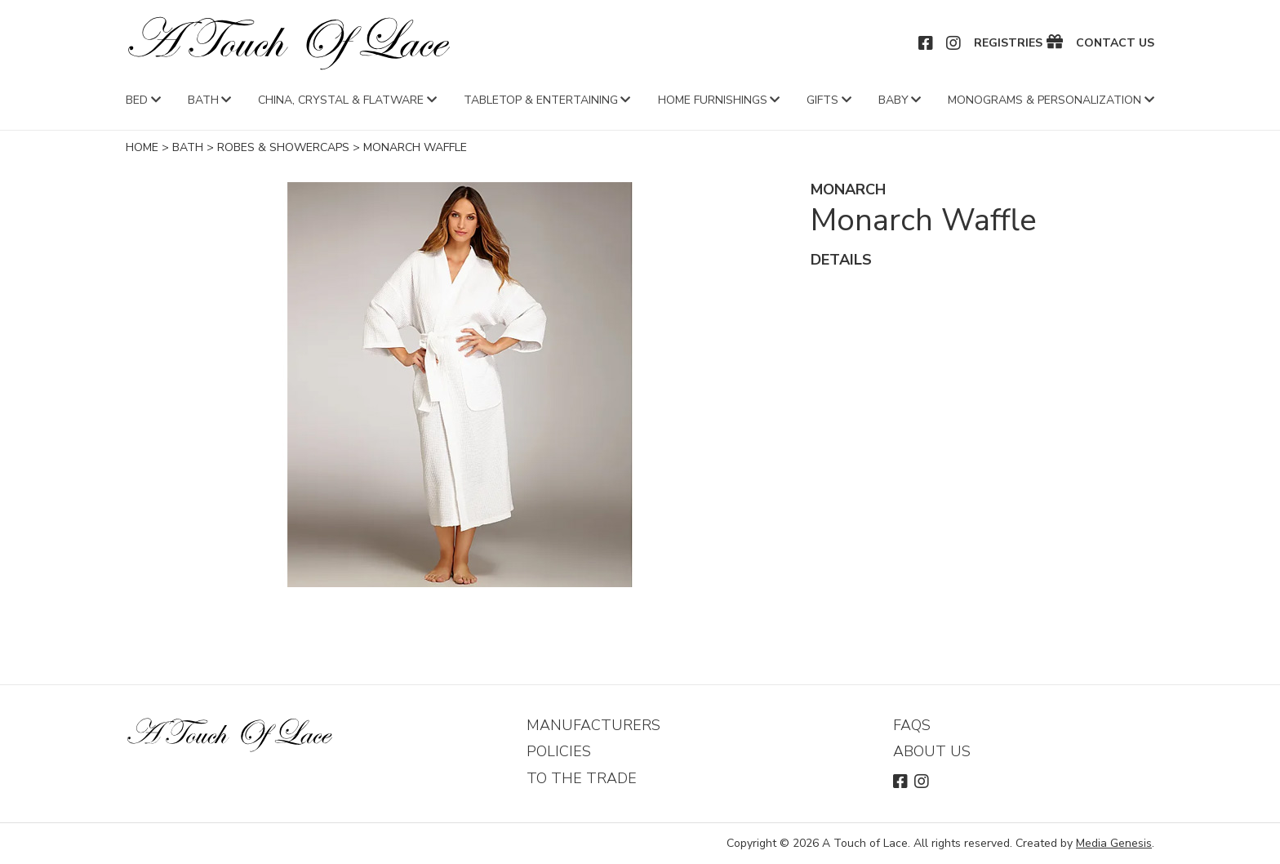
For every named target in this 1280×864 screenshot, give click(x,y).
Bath (203, 100)
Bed (137, 100)
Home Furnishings (712, 100)
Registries (1008, 43)
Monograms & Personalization (1044, 100)
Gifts (822, 100)
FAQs (912, 725)
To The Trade (582, 778)
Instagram (954, 43)
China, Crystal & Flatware (341, 100)
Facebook (926, 43)
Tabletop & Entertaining (541, 100)
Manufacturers (593, 725)
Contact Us (1115, 43)
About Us (932, 751)
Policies (559, 751)
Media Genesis (1114, 843)
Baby (893, 100)
